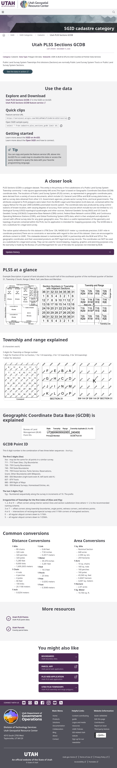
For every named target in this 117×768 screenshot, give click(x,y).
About (55, 736)
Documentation (59, 726)
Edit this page (99, 719)
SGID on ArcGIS (33, 137)
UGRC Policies (77, 729)
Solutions (56, 722)
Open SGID (31, 140)
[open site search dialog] (113, 12)
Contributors (99, 722)
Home (55, 716)
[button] (69, 118)
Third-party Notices (101, 729)
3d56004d (103, 716)
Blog (54, 732)
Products (56, 719)
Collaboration (58, 729)
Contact (56, 739)
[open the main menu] (3, 12)
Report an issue (100, 726)
